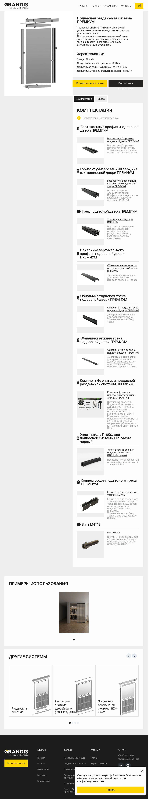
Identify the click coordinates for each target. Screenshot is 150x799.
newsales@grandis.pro (128, 759)
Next (134, 655)
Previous (128, 655)
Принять (111, 790)
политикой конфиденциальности (101, 780)
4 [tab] (78, 723)
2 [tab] (72, 723)
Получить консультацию (90, 83)
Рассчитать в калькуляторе (125, 84)
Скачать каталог (16, 763)
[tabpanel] (74, 612)
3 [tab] (75, 723)
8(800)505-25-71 (126, 755)
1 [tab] (74, 639)
